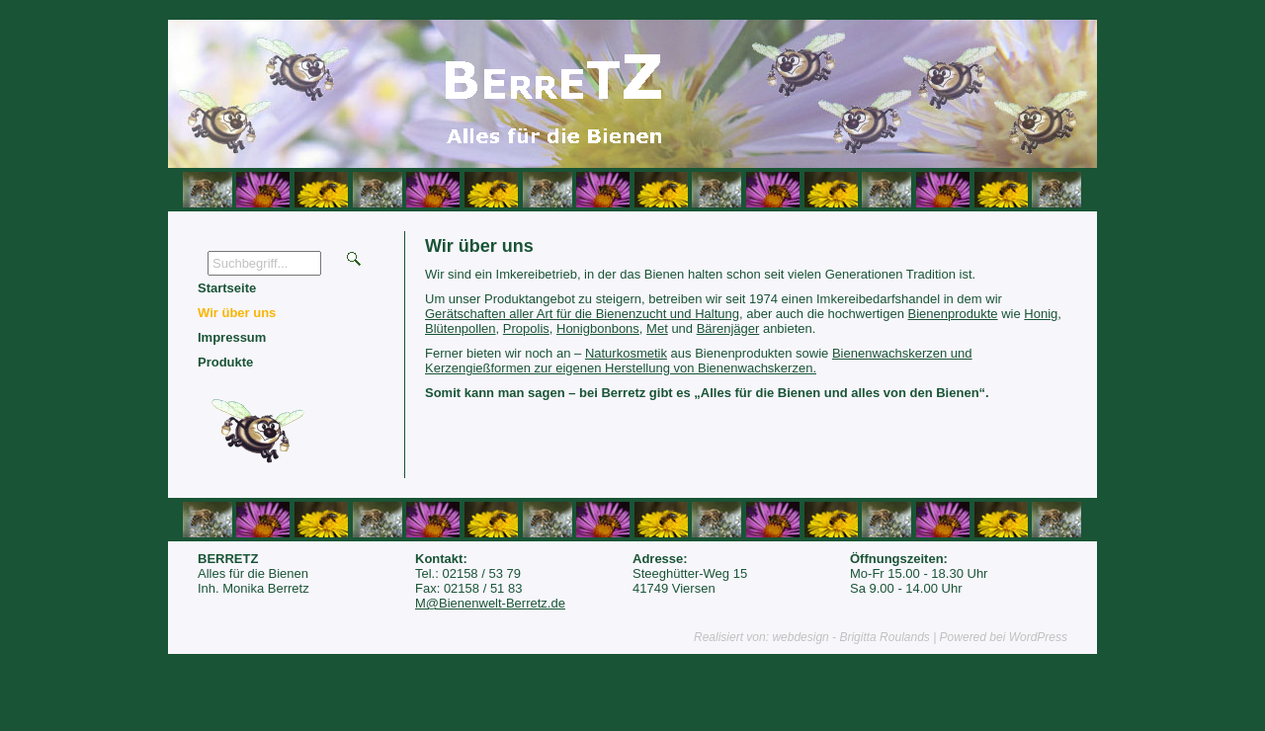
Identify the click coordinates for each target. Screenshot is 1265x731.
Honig (1040, 313)
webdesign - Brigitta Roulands (850, 637)
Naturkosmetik (626, 353)
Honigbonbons (597, 328)
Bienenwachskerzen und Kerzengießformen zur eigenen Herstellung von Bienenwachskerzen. (698, 360)
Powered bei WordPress (1003, 637)
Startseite (227, 288)
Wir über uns (237, 312)
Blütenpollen (460, 328)
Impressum (232, 337)
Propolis (526, 328)
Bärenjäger (728, 328)
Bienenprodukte (953, 313)
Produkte (225, 362)
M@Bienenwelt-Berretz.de (490, 603)
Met (657, 328)
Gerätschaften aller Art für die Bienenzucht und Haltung (582, 313)
